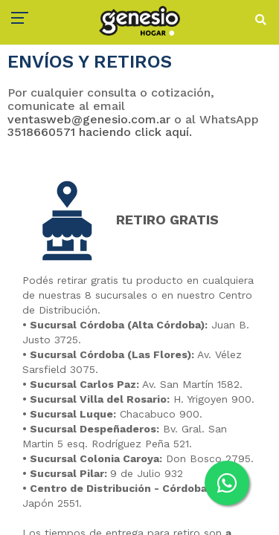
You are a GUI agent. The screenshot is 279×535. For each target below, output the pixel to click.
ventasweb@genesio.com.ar (88, 119)
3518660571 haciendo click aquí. (99, 132)
